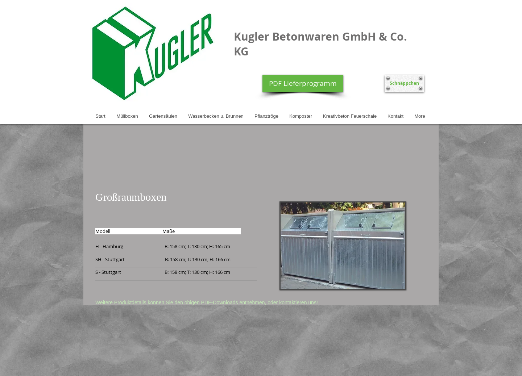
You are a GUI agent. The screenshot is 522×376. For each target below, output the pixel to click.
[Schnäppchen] (404, 83)
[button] (342, 245)
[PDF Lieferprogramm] (302, 83)
